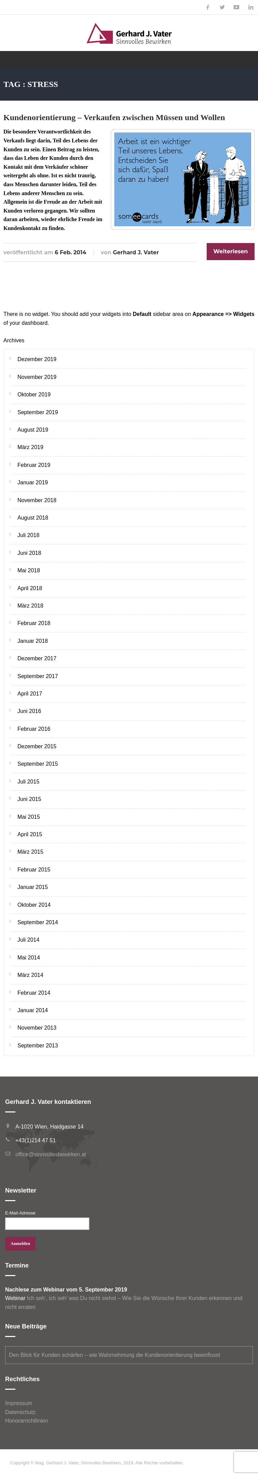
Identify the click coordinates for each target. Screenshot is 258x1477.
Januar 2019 (32, 482)
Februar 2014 (33, 993)
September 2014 (37, 922)
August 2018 (32, 518)
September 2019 (37, 412)
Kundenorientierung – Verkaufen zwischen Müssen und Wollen (114, 117)
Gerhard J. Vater (136, 252)
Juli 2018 (28, 535)
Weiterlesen (231, 251)
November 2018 (36, 500)
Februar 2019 (33, 465)
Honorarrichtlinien (26, 1421)
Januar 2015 (32, 887)
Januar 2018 (32, 641)
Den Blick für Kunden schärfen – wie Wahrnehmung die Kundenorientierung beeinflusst (114, 1355)
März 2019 (30, 447)
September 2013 (37, 1045)
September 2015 (37, 764)
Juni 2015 (29, 799)
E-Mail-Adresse (20, 1212)
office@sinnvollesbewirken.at (50, 1154)
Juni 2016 (29, 711)
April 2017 (29, 694)
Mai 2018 (28, 570)
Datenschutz (20, 1412)
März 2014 (30, 975)
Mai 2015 (28, 817)
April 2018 (29, 588)
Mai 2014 (28, 957)
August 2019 (32, 430)
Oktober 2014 (34, 905)
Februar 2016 (33, 729)
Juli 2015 (28, 782)
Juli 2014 (28, 940)
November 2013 (36, 1028)
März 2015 (30, 852)
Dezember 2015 (36, 746)
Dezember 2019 (36, 359)
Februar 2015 (33, 870)
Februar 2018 (33, 623)
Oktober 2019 (34, 394)
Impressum (18, 1403)
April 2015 (29, 834)
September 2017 (37, 676)
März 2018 (30, 606)
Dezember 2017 (36, 658)
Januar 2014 (32, 1010)
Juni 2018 (29, 553)
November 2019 (36, 377)
